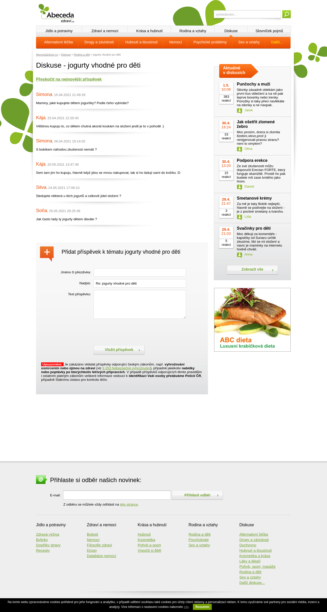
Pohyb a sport (149, 545)
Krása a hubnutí (149, 31)
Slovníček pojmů (269, 31)
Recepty (43, 550)
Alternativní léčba (58, 42)
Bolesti (92, 534)
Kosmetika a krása (254, 556)
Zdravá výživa (47, 534)
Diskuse (231, 31)
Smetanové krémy (254, 198)
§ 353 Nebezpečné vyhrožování (126, 368)
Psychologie (199, 540)
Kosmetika (146, 540)
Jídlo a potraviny (59, 31)
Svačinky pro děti (254, 228)
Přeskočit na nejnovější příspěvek (69, 79)
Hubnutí (144, 534)
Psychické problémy (210, 42)
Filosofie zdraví (99, 545)
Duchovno (247, 545)
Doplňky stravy (48, 545)
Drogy (92, 550)
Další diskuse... (252, 583)
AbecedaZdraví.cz (47, 54)
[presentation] (132, 331)
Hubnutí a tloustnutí (141, 42)
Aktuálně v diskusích (234, 70)
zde (186, 607)
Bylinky (42, 540)
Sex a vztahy (249, 42)
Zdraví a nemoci (104, 31)
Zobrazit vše (252, 269)
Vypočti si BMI (149, 550)
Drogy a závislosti (99, 42)
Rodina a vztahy (192, 31)
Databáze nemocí (101, 556)
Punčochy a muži (253, 84)
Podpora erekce (252, 160)
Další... (277, 42)
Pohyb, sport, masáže (257, 567)
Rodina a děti (82, 54)
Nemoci (175, 42)
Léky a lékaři (249, 561)
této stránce (129, 504)
